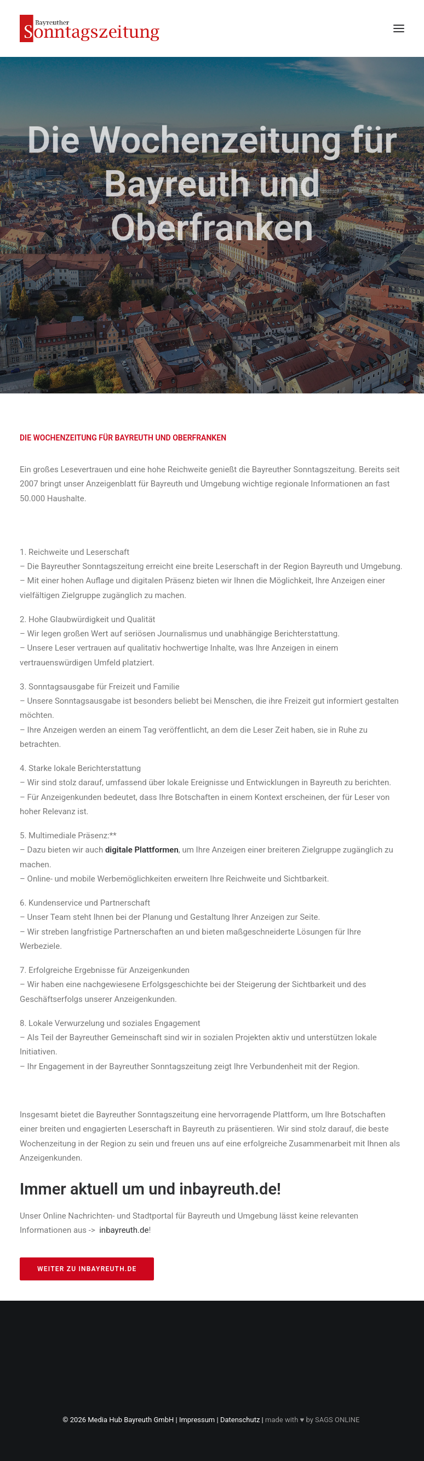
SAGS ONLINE (337, 1420)
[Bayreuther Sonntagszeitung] (89, 28)
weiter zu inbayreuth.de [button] (86, 1269)
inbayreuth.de (123, 1230)
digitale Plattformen (142, 850)
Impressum (197, 1420)
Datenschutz (240, 1420)
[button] (399, 28)
